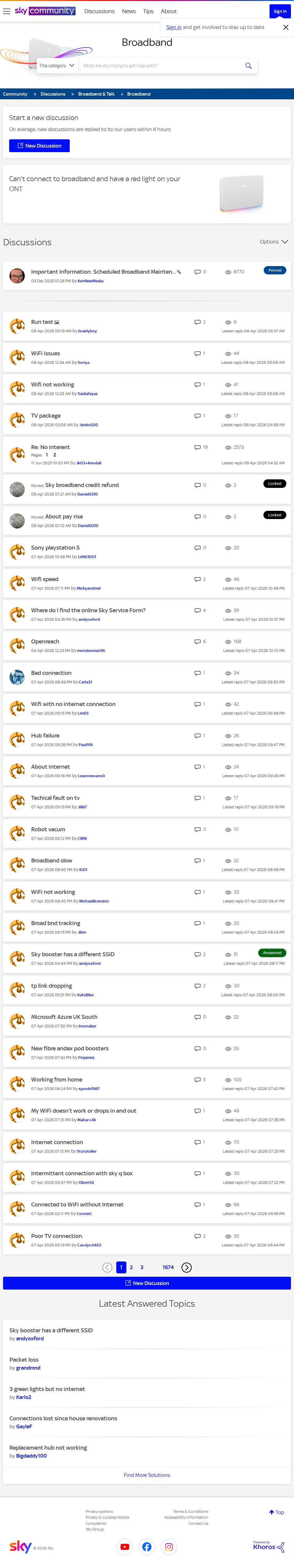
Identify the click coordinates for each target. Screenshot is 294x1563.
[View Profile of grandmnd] (28, 1368)
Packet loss (24, 1359)
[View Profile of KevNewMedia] (90, 281)
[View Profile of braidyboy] (87, 331)
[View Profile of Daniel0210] (87, 494)
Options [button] (269, 242)
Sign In (280, 11)
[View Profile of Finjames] (86, 1057)
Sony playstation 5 (55, 547)
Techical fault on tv (55, 797)
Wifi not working (52, 384)
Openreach (45, 641)
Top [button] (280, 1512)
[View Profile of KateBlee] (85, 995)
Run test (42, 321)
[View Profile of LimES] (83, 713)
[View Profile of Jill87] (82, 807)
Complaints (96, 1523)
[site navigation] (6, 11)
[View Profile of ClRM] (82, 838)
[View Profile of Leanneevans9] (91, 776)
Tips (148, 11)
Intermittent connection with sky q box (82, 1173)
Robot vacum (48, 829)
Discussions (99, 11)
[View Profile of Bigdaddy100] (31, 1456)
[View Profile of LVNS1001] (87, 557)
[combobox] (159, 65)
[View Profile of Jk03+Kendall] (88, 463)
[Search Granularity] (57, 65)
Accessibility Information (186, 1517)
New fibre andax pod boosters (70, 1048)
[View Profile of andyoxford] (89, 619)
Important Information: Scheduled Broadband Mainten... (104, 271)
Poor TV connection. (57, 1235)
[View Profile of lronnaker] (87, 1026)
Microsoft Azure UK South (64, 1016)
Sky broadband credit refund (82, 485)
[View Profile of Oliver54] (86, 1182)
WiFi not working (53, 891)
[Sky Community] (45, 11)
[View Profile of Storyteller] (87, 1151)
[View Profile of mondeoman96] (91, 650)
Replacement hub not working (48, 1447)
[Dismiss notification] (286, 27)
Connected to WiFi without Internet (77, 1204)
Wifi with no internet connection (73, 704)
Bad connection (51, 672)
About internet (50, 766)
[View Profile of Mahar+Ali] (86, 1120)
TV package (46, 415)
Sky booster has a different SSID (73, 954)
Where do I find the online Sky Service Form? (88, 610)
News (129, 11)
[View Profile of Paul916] (86, 744)
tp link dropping (51, 985)
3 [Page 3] (141, 1267)
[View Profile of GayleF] (24, 1426)
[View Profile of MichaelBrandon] (94, 901)
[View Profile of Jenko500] (89, 425)
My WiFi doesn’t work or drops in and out (83, 1110)
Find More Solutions (147, 1475)
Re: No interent (50, 447)
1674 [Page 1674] (168, 1267)
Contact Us (198, 1523)
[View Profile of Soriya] (83, 362)
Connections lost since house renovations (63, 1418)
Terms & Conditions (190, 1511)
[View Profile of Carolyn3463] (89, 1245)
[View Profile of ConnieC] (84, 1213)
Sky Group (95, 1529)
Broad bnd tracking (55, 923)
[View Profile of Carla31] (85, 682)
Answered (272, 952)
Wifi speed (44, 579)
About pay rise (64, 516)
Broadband (147, 42)
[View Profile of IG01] (83, 869)
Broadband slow (51, 860)
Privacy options (99, 1511)
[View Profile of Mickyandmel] (89, 588)
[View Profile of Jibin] (82, 932)
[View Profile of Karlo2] (23, 1397)
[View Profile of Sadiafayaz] (88, 393)
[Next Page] (186, 1267)
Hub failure (45, 735)
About (169, 11)
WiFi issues (45, 353)
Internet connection (57, 1142)
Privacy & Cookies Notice (107, 1517)
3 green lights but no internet (47, 1389)
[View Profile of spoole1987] (89, 1088)
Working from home (56, 1079)
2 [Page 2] (131, 1267)
